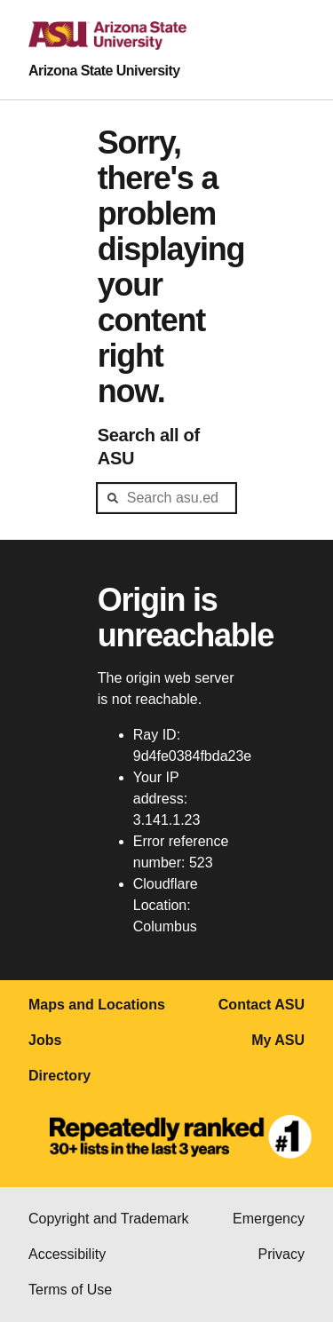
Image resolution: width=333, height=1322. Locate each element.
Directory (59, 1075)
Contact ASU (261, 1004)
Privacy (281, 1254)
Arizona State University (104, 70)
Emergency (269, 1218)
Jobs (44, 1040)
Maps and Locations (96, 1004)
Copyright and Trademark (108, 1218)
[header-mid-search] (167, 498)
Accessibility (67, 1254)
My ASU (278, 1040)
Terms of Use (70, 1289)
